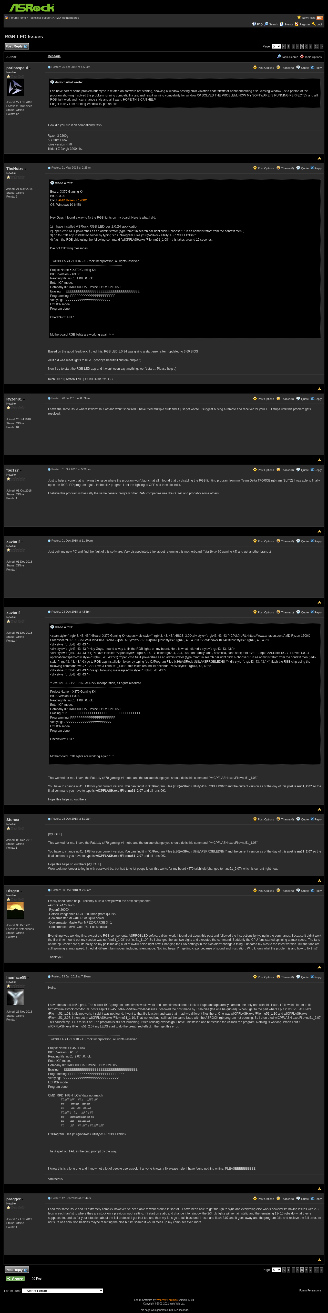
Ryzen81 (15, 399)
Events (286, 24)
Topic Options (311, 56)
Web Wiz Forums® (167, 1300)
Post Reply (16, 46)
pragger (15, 1199)
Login (319, 24)
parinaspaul (18, 68)
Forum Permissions (311, 1290)
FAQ (260, 24)
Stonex (14, 819)
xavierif (14, 541)
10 (316, 46)
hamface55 (17, 977)
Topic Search (287, 56)
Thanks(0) (285, 67)
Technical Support (40, 17)
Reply (318, 67)
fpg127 (14, 470)
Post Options (263, 67)
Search (273, 24)
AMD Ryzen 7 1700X (72, 200)
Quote (305, 67)
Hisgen (14, 891)
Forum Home (17, 17)
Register (305, 24)
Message (54, 56)
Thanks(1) (285, 612)
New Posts (309, 17)
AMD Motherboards (67, 17)
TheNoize (16, 168)
